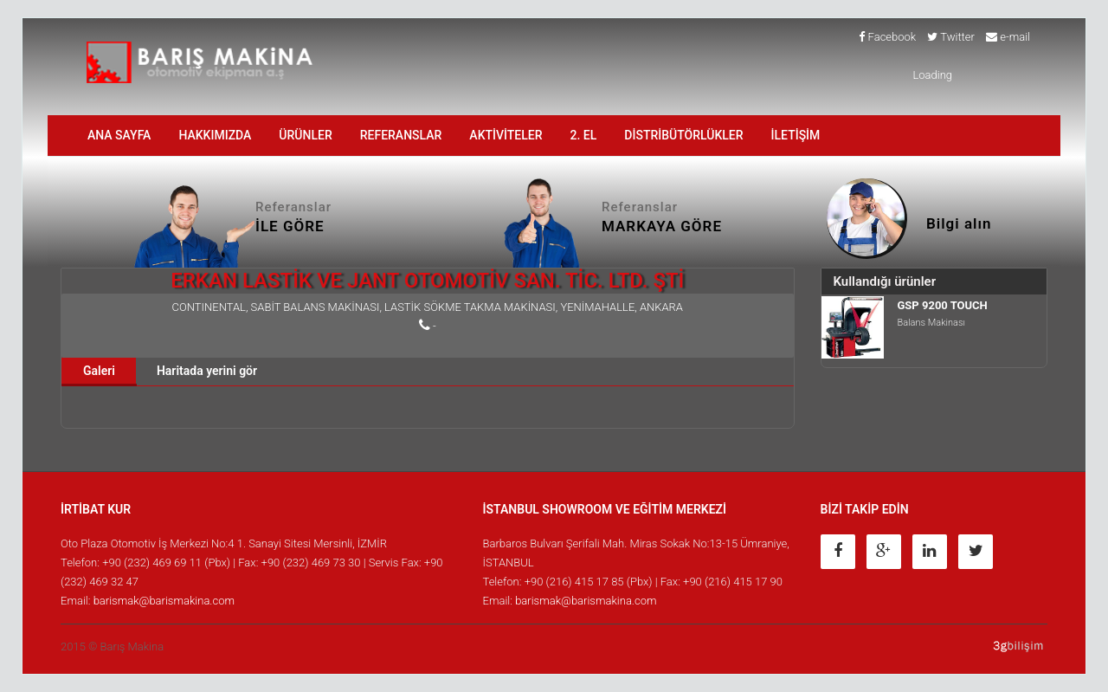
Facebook (887, 36)
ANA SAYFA (119, 135)
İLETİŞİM (796, 135)
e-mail (1008, 36)
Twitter (951, 36)
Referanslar (401, 135)
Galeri (99, 371)
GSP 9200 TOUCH (943, 305)
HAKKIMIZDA (214, 135)
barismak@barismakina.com (164, 600)
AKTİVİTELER (505, 135)
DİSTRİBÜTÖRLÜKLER (683, 135)
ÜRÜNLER (305, 135)
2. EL (583, 135)
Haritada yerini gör (207, 371)
